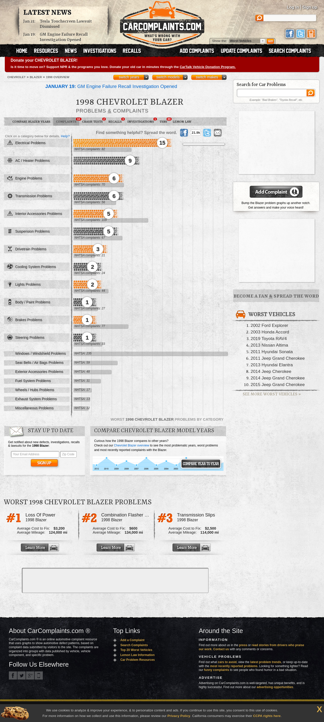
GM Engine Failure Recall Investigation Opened (64, 37)
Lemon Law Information (137, 655)
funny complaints (216, 670)
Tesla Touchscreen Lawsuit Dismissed (66, 24)
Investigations (142, 121)
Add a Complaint (132, 640)
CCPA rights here (267, 716)
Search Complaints (134, 645)
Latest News (47, 13)
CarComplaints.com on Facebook (13, 675)
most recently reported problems (233, 666)
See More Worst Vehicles (272, 394)
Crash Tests (94, 121)
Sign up (309, 7)
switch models (167, 77)
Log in (293, 7)
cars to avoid (227, 662)
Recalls (116, 121)
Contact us (221, 649)
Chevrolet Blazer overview (131, 445)
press (243, 645)
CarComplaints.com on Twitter (21, 675)
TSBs (164, 121)
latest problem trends (265, 662)
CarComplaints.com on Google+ (30, 675)
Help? (65, 136)
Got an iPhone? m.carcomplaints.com (39, 675)
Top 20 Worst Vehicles (136, 650)
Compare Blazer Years (31, 122)
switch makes (207, 77)
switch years (129, 77)
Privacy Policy (178, 716)
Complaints (67, 121)
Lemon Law (182, 122)
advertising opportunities (275, 687)
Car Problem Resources (137, 660)
